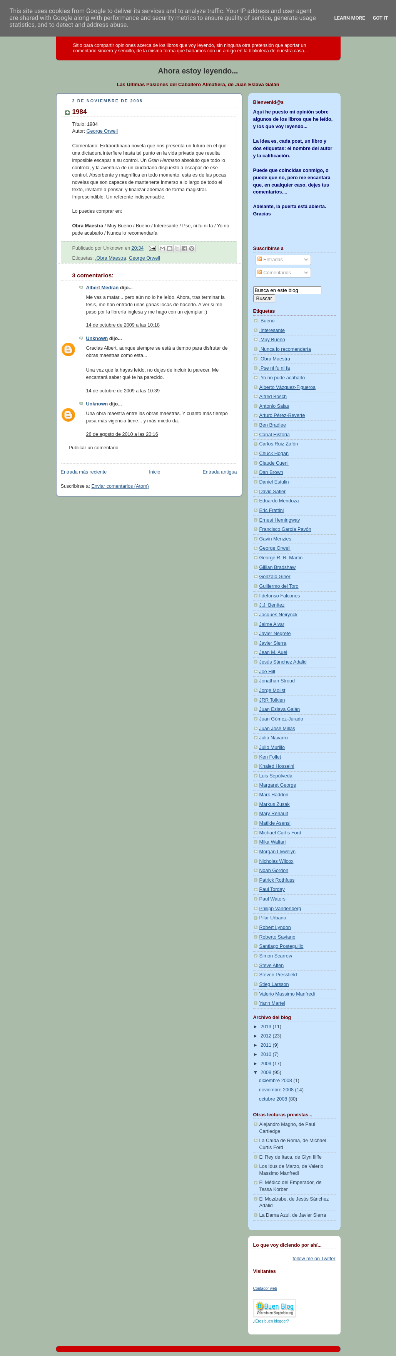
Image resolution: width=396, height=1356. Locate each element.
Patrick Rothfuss (277, 880)
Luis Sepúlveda (275, 776)
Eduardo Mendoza (279, 501)
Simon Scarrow (275, 956)
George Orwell (102, 131)
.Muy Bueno (272, 339)
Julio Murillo (272, 747)
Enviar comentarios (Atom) (120, 486)
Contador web (265, 1288)
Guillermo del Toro (279, 586)
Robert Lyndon (275, 927)
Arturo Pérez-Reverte (282, 415)
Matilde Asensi (275, 823)
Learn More (349, 18)
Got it (380, 18)
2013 (267, 1026)
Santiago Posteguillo (281, 946)
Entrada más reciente (84, 472)
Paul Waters (272, 899)
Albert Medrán (102, 287)
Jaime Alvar (271, 624)
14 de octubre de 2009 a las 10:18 (123, 325)
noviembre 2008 (277, 1089)
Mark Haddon (274, 794)
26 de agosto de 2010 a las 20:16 (122, 434)
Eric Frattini (271, 510)
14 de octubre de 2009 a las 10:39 (123, 391)
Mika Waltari (272, 842)
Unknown (97, 338)
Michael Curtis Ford (280, 833)
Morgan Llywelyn (277, 851)
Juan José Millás (277, 728)
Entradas (270, 259)
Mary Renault (273, 813)
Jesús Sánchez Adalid (283, 662)
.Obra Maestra (110, 258)
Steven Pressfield (278, 974)
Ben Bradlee (272, 425)
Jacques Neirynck (278, 614)
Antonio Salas (274, 406)
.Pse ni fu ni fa (274, 368)
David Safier (272, 491)
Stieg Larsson (274, 984)
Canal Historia (274, 434)
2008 (267, 1072)
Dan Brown (271, 472)
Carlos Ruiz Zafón (278, 444)
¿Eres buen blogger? (271, 1321)
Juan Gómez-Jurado (281, 719)
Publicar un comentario (94, 447)
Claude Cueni (274, 463)
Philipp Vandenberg (280, 908)
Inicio (154, 472)
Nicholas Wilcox (276, 861)
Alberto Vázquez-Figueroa (287, 387)
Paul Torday (272, 889)
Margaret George (277, 785)
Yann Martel (272, 1003)
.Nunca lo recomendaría (285, 349)
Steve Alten (271, 965)
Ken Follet (270, 757)
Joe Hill (267, 671)
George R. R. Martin (281, 557)
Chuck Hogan (274, 453)
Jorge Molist (272, 690)
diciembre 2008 (276, 1080)
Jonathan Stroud (277, 681)
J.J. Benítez (272, 605)
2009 (267, 1063)
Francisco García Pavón (285, 529)
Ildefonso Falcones (279, 596)
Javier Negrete (275, 633)
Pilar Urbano (272, 918)
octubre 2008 (274, 1099)
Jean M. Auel (273, 652)
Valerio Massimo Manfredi (287, 994)
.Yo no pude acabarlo (282, 377)
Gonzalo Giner (275, 576)
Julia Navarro (273, 738)
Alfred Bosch (273, 396)
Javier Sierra (273, 643)
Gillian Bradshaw (277, 567)
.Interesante (272, 330)
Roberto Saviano (277, 937)
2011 (267, 1045)
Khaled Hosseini (276, 766)
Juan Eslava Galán (279, 709)
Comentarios (274, 272)
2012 (267, 1036)
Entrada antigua (219, 472)
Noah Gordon (274, 870)
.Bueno (267, 321)
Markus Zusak (274, 804)
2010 (267, 1054)
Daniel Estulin (274, 482)
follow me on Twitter (313, 1258)
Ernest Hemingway (279, 520)
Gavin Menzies (275, 539)
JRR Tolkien (272, 700)
